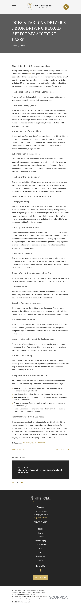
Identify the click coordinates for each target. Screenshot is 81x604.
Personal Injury (27, 443)
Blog (40, 548)
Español (40, 560)
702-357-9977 (40, 522)
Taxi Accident (39, 443)
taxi (29, 74)
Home (40, 533)
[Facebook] (40, 570)
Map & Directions (40, 518)
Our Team (40, 537)
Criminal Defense (40, 545)
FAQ (40, 552)
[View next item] (22, 482)
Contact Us (40, 556)
